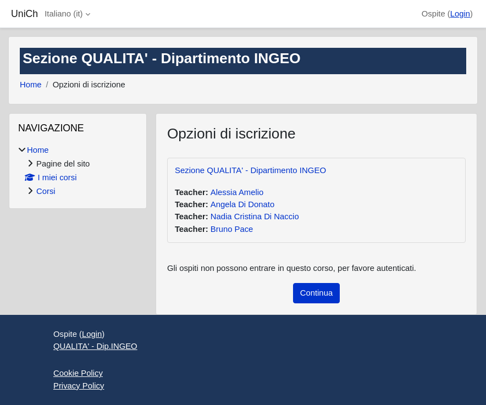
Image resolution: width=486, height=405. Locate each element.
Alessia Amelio (237, 192)
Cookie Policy (78, 373)
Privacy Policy (78, 385)
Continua (316, 293)
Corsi (46, 191)
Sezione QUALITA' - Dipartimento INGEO (250, 170)
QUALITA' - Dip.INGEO (95, 346)
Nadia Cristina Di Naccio (255, 216)
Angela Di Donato (242, 204)
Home (31, 84)
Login (460, 13)
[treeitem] (77, 171)
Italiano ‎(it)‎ (63, 13)
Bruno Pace (232, 229)
